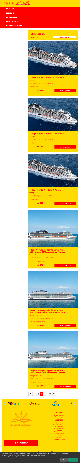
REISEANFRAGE (11, 17)
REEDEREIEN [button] (10, 13)
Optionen (4, 460)
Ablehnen (63, 460)
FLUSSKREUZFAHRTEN (14, 26)
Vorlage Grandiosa (36, 261)
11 (50, 394)
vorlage (33, 87)
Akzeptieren (73, 460)
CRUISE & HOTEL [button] (12, 22)
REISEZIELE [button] (10, 9)
